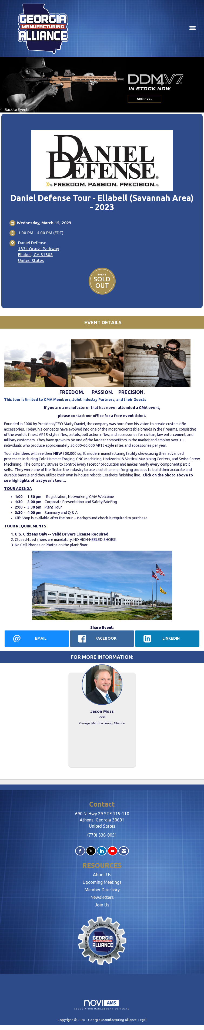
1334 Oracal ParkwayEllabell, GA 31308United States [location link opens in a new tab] (38, 254)
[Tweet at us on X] (91, 851)
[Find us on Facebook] (80, 851)
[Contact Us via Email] (123, 851)
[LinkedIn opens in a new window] (167, 638)
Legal (142, 1020)
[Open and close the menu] (140, 28)
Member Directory (102, 889)
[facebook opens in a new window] (102, 638)
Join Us (102, 904)
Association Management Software (102, 1005)
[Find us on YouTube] (113, 851)
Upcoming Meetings (102, 882)
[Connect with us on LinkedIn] (102, 851)
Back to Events (14, 109)
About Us (102, 874)
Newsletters (102, 897)
